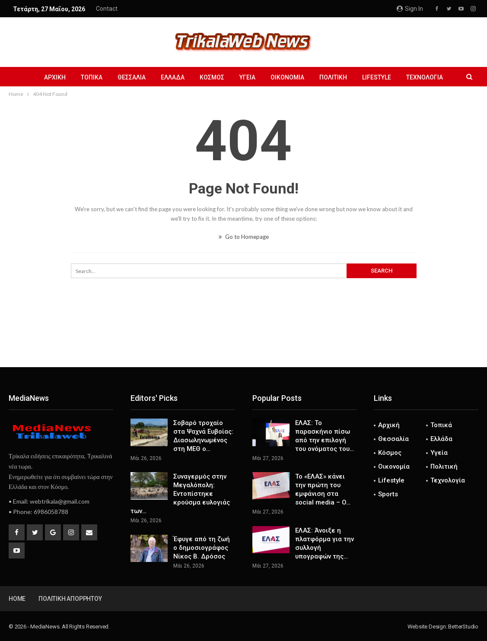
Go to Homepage (244, 236)
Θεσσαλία (132, 77)
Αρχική (55, 77)
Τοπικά (91, 77)
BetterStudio (463, 626)
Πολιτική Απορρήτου (70, 598)
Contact (107, 8)
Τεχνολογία (424, 77)
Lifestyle (376, 77)
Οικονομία (287, 77)
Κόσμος (212, 77)
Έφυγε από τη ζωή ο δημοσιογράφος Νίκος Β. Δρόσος (201, 547)
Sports (388, 494)
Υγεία (247, 77)
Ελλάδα (173, 77)
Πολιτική (333, 77)
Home (17, 598)
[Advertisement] (243, 338)
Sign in (410, 8)
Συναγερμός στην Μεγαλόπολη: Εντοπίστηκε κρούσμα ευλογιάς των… (180, 494)
